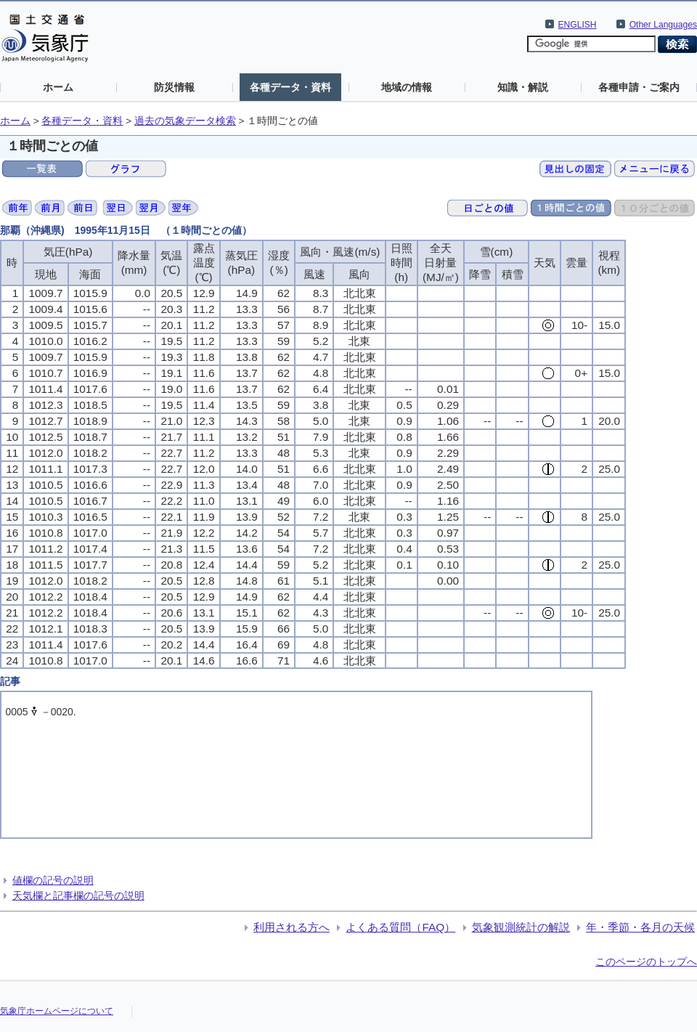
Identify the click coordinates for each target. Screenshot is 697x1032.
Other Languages (663, 25)
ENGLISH (577, 25)
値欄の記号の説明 (53, 880)
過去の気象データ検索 (185, 120)
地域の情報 (406, 87)
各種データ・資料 (290, 87)
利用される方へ (291, 927)
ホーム (58, 87)
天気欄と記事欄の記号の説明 (78, 895)
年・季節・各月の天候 (640, 927)
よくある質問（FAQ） (400, 927)
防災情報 (174, 87)
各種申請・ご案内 (639, 87)
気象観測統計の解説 (521, 927)
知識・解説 (522, 87)
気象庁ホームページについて (56, 1011)
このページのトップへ (646, 961)
